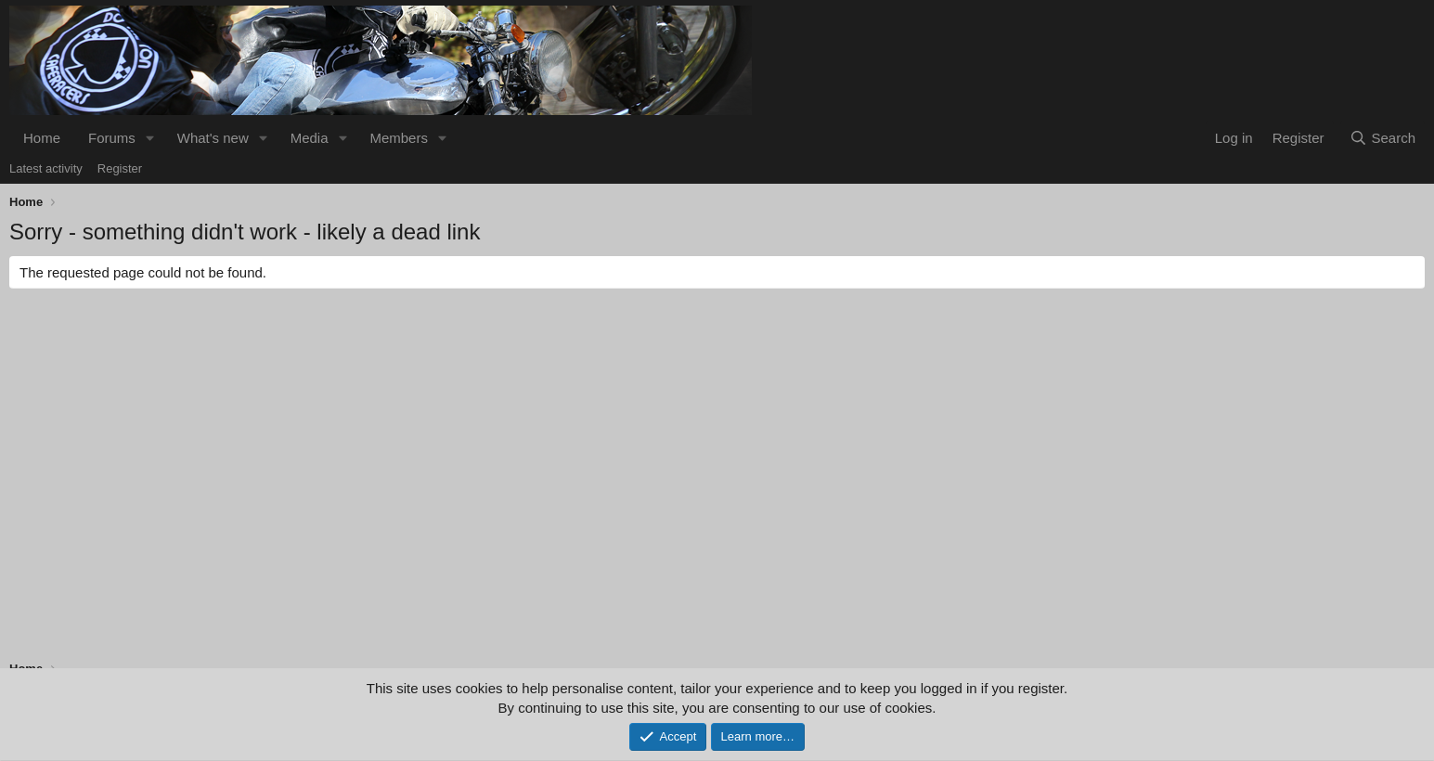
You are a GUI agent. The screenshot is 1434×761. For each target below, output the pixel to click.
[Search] (1382, 138)
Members (398, 138)
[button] (150, 138)
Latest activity (46, 168)
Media (310, 138)
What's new (213, 138)
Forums (112, 138)
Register (119, 168)
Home (41, 138)
